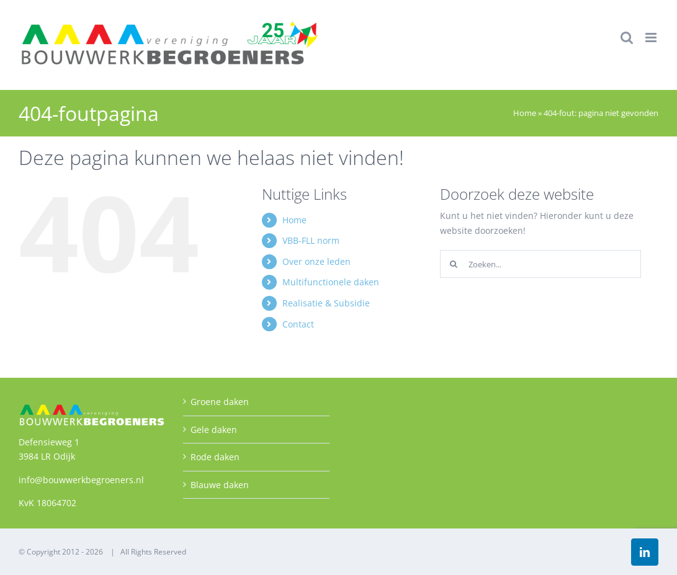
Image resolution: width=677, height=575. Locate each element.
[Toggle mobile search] (627, 37)
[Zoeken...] (540, 264)
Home (524, 112)
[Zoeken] (454, 264)
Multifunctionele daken (330, 282)
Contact (298, 324)
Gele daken (214, 429)
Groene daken (220, 402)
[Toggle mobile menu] (651, 37)
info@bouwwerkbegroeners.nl (81, 480)
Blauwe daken (220, 485)
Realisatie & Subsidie (326, 303)
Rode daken (215, 457)
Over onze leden (316, 261)
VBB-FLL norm (310, 240)
